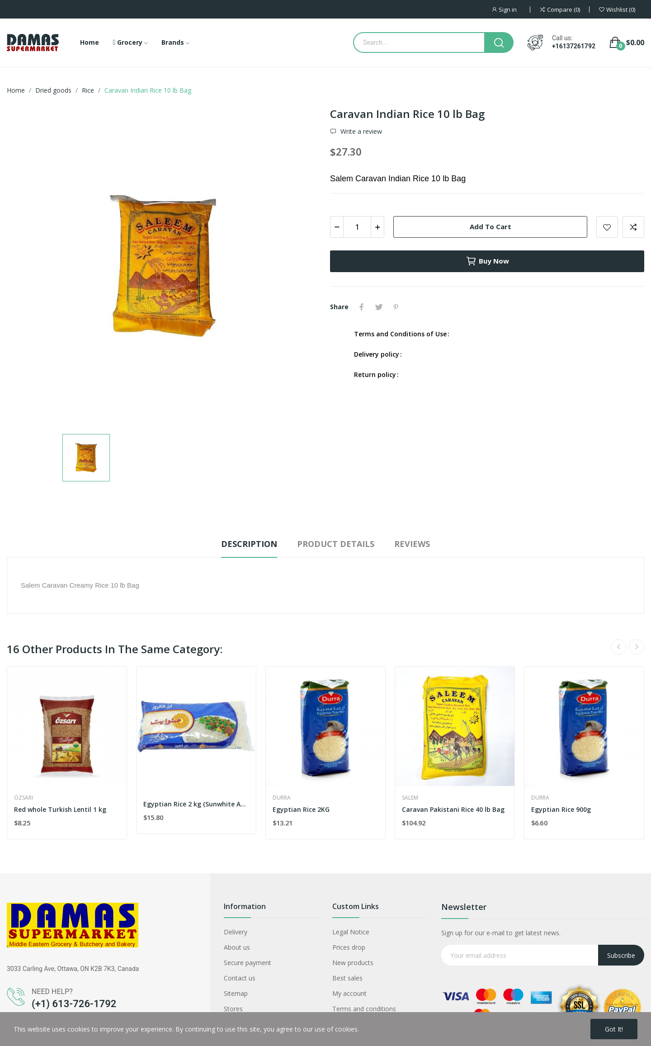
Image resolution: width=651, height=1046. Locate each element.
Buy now (487, 261)
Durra (282, 798)
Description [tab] (249, 543)
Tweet (378, 307)
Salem (410, 798)
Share (361, 307)
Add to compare (633, 226)
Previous (618, 647)
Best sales (347, 978)
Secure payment (247, 962)
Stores (233, 1008)
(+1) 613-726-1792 (74, 1003)
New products (352, 962)
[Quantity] (357, 227)
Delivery (235, 932)
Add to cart (490, 226)
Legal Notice (350, 932)
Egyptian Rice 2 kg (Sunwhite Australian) (196, 804)
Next (636, 647)
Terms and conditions (364, 1008)
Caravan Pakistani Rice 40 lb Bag (453, 809)
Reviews (412, 543)
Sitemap (236, 993)
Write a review (360, 131)
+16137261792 (573, 46)
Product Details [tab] (335, 543)
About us (237, 947)
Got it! (614, 1029)
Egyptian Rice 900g (561, 809)
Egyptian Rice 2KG (301, 809)
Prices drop (348, 947)
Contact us (239, 978)
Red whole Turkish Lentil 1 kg (60, 809)
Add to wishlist (607, 226)
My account (349, 993)
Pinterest (396, 307)
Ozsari (23, 798)
